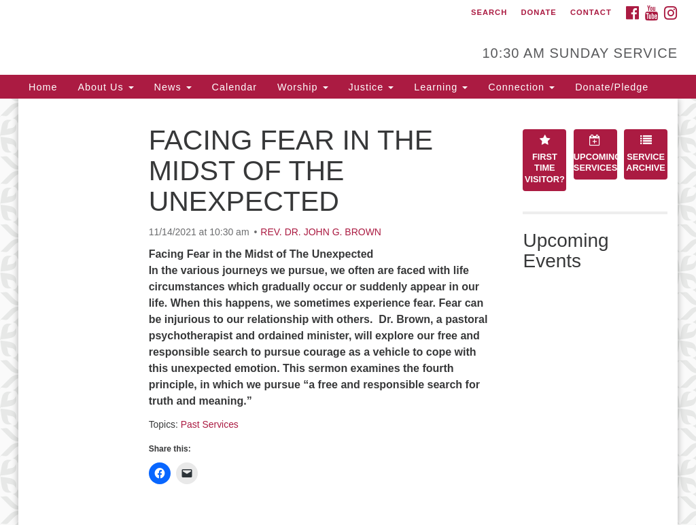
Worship (302, 87)
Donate (538, 12)
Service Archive (645, 154)
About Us (105, 87)
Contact (591, 12)
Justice (371, 87)
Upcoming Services (595, 154)
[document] (348, 312)
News (173, 87)
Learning (441, 87)
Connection (521, 87)
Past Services (210, 424)
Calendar (234, 87)
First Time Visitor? (545, 159)
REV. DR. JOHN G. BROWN (320, 231)
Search (489, 12)
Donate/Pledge (611, 87)
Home (43, 87)
